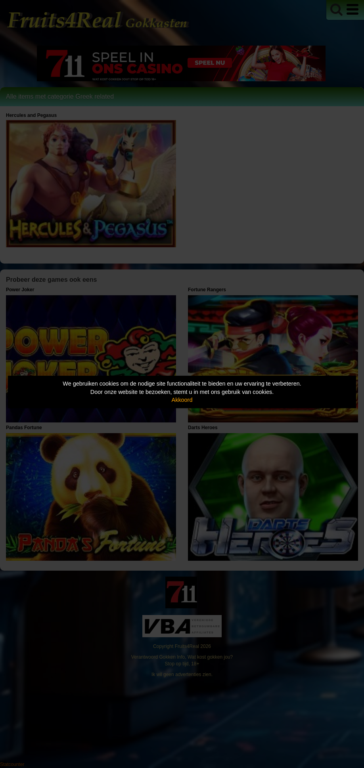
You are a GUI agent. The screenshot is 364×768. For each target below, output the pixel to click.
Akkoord (182, 400)
